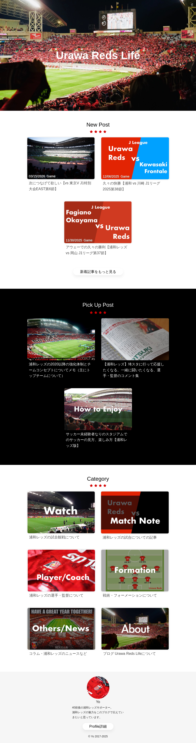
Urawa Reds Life (98, 55)
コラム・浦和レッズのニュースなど (58, 653)
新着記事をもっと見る (98, 272)
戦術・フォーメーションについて (130, 595)
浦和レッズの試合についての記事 (130, 537)
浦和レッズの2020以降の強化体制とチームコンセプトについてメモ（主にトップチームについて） (60, 370)
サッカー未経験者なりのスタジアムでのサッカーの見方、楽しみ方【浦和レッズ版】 (96, 440)
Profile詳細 (98, 726)
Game (51, 176)
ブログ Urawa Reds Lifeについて (129, 653)
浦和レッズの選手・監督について (56, 595)
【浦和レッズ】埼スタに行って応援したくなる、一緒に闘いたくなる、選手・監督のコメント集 (133, 370)
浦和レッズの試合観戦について (54, 537)
